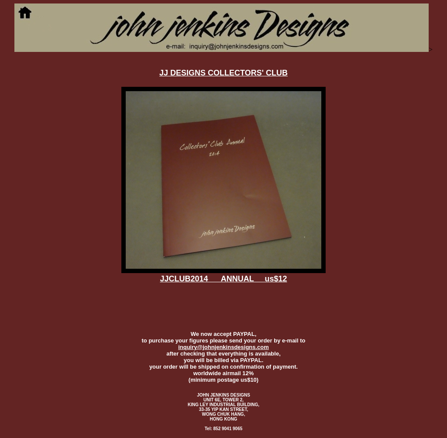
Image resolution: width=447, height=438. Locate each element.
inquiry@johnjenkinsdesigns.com (223, 347)
